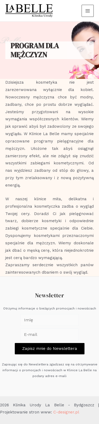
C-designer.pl (66, 412)
